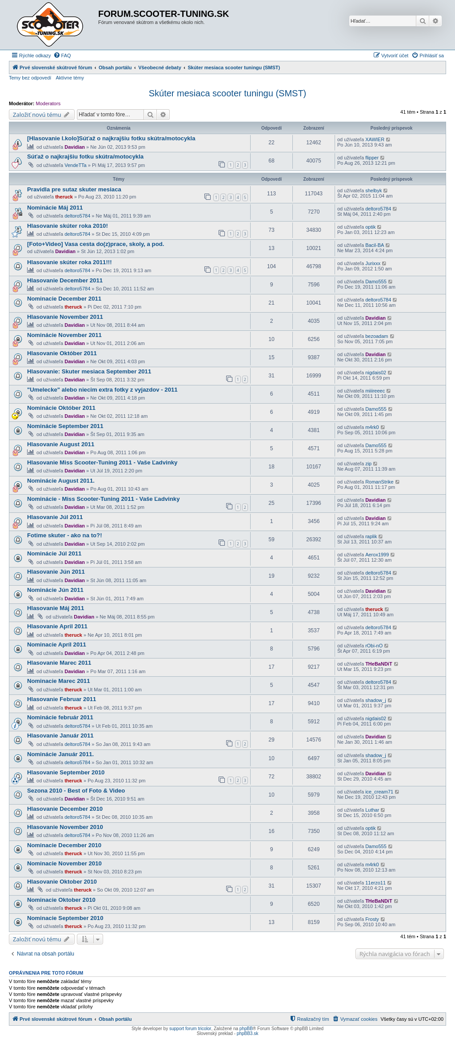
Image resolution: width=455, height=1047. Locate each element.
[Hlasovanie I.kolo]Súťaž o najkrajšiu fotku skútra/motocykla (111, 138)
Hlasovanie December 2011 (65, 280)
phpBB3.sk (247, 1033)
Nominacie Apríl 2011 (56, 644)
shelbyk (373, 190)
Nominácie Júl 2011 (54, 553)
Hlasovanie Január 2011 (60, 735)
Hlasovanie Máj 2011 (55, 608)
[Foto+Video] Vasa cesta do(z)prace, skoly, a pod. (95, 244)
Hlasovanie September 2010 (65, 772)
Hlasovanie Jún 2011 (56, 571)
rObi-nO (374, 645)
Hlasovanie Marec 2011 (59, 662)
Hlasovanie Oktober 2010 (62, 881)
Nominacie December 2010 (64, 845)
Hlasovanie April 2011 (57, 626)
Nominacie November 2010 (64, 863)
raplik (371, 536)
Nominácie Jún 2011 (55, 590)
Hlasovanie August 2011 (60, 444)
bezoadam (376, 336)
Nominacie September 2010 (65, 918)
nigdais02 (375, 372)
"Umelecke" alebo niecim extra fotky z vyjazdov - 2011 (102, 389)
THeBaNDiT (378, 663)
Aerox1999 (377, 554)
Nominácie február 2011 (60, 717)
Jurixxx (372, 263)
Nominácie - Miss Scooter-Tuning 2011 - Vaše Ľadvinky (103, 499)
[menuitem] (62, 55)
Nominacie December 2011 (64, 298)
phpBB (246, 1028)
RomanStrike (379, 481)
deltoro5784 (77, 215)
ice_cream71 (379, 791)
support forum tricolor (190, 1028)
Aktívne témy (70, 77)
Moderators (48, 103)
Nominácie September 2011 (65, 426)
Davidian (74, 147)
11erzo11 (375, 882)
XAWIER (374, 139)
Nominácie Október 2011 (61, 408)
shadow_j (375, 700)
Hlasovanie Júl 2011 (55, 517)
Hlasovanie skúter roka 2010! (67, 225)
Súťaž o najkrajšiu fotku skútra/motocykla (85, 156)
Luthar (372, 810)
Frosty (372, 919)
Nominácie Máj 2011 (55, 207)
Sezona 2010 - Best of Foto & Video (76, 790)
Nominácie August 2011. (61, 480)
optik (370, 227)
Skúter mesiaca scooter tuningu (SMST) (228, 93)
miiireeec (375, 390)
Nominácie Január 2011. (60, 754)
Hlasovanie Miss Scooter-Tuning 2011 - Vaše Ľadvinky (102, 462)
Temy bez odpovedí (30, 77)
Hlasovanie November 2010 (65, 827)
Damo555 (376, 281)
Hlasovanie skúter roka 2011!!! (69, 262)
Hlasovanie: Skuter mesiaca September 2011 (89, 371)
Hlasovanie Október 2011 (62, 353)
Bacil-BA (374, 245)
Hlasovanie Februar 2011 (61, 699)
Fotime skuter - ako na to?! (64, 535)
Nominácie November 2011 (64, 335)
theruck (64, 196)
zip (368, 463)
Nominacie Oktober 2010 (61, 899)
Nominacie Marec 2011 (58, 681)
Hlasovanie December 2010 (65, 808)
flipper (372, 157)
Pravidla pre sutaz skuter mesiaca (74, 189)
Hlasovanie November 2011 (65, 316)
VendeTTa (75, 165)
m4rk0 (372, 427)
